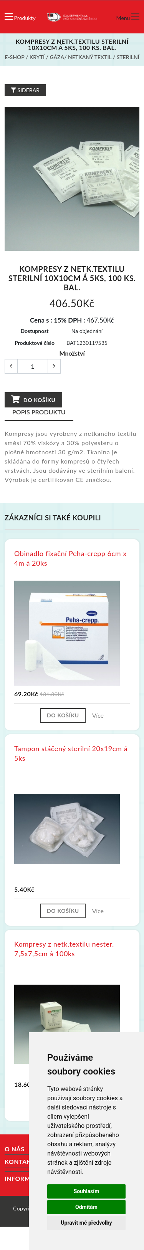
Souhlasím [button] (86, 1191)
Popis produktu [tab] (39, 412)
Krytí (37, 57)
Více (98, 715)
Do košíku (33, 399)
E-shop (14, 57)
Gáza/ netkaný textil (80, 57)
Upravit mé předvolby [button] (86, 1223)
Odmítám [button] (86, 1207)
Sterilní (128, 57)
